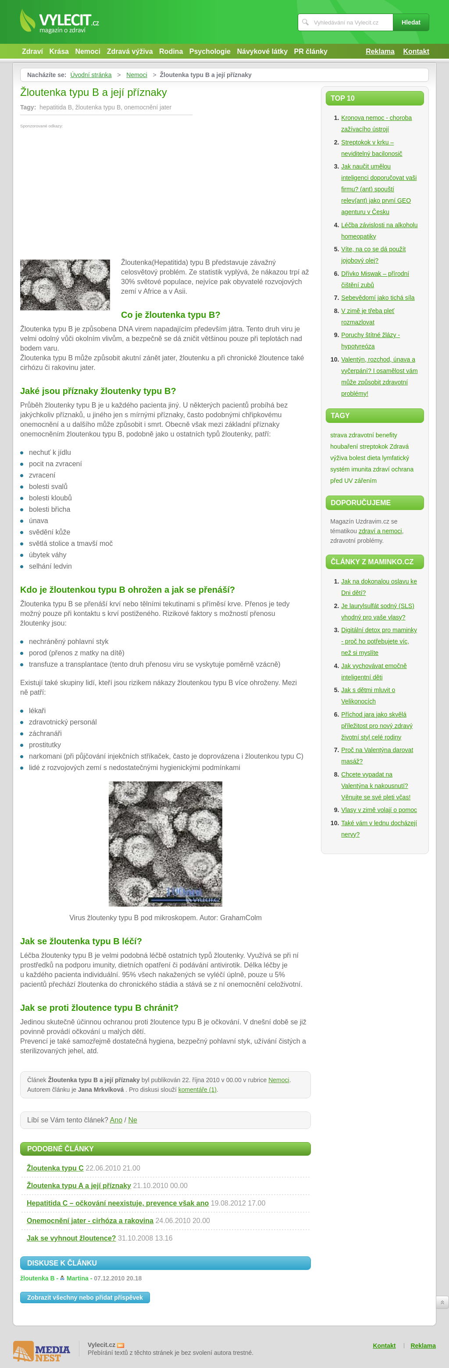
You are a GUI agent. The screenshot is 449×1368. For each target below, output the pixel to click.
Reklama (380, 51)
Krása (58, 51)
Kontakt (416, 51)
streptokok (374, 446)
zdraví (381, 469)
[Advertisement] (93, 194)
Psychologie (210, 51)
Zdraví (32, 51)
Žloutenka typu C (55, 1168)
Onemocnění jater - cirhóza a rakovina (90, 1220)
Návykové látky (262, 51)
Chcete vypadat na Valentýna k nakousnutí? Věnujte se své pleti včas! (375, 786)
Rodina (171, 51)
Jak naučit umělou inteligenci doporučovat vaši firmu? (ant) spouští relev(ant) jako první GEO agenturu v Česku (379, 189)
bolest (357, 457)
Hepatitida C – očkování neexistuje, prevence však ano (118, 1203)
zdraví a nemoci (380, 531)
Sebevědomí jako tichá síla (377, 297)
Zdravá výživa (130, 51)
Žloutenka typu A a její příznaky (79, 1185)
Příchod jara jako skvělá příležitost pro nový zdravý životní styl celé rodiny (377, 726)
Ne (132, 1120)
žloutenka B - (81, 1278)
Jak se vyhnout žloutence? (71, 1238)
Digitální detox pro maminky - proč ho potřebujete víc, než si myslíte (379, 641)
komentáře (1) (197, 1089)
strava (338, 435)
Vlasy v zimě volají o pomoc (379, 809)
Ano (116, 1120)
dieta (373, 457)
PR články (311, 51)
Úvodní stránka (90, 74)
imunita (361, 469)
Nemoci (87, 51)
